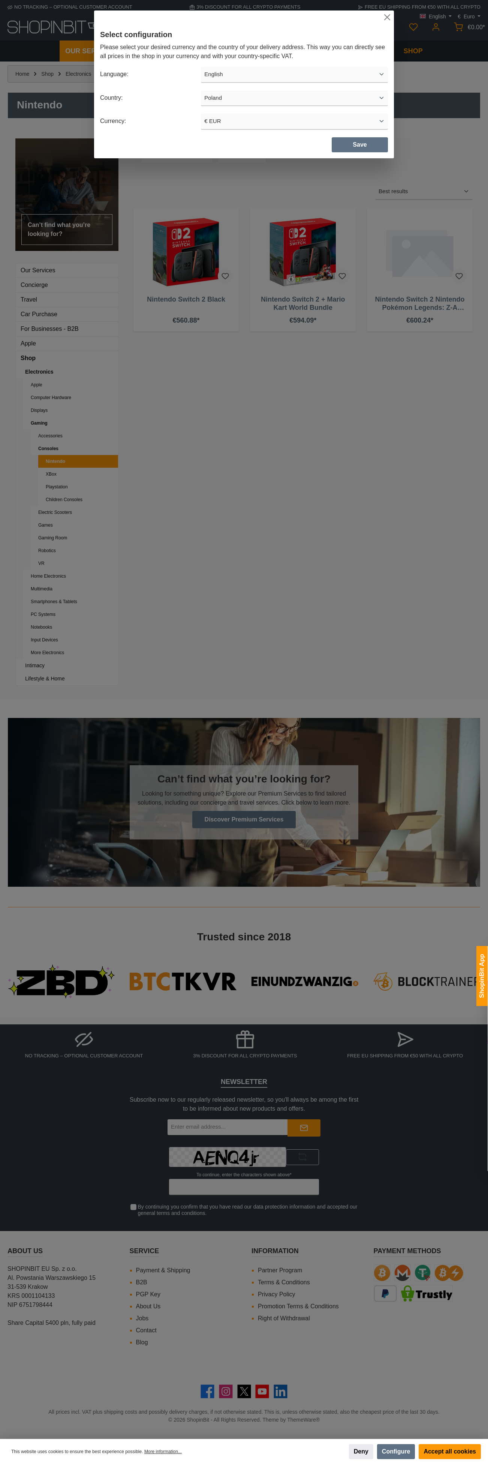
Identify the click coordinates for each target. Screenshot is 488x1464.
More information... (163, 1451)
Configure (396, 1451)
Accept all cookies (450, 1451)
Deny (361, 1451)
